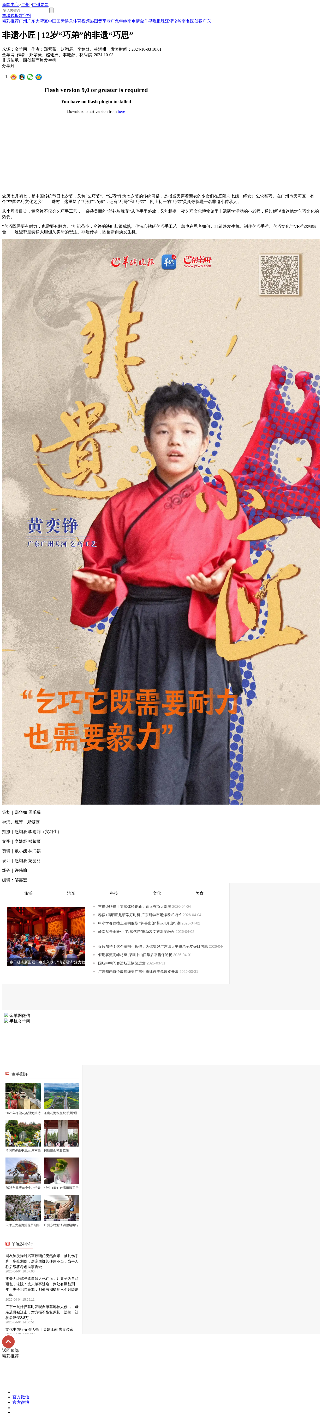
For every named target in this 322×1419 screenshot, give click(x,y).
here (121, 111)
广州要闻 (40, 4)
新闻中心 (10, 4)
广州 (25, 4)
